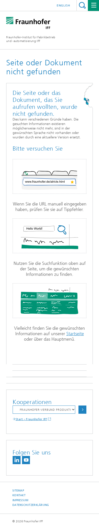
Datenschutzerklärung (30, 505)
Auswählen (82, 410)
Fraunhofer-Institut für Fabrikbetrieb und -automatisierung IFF (30, 39)
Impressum (20, 500)
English (63, 5)
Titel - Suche (82, 5)
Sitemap (18, 490)
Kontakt (18, 495)
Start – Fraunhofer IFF (31, 419)
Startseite (75, 333)
